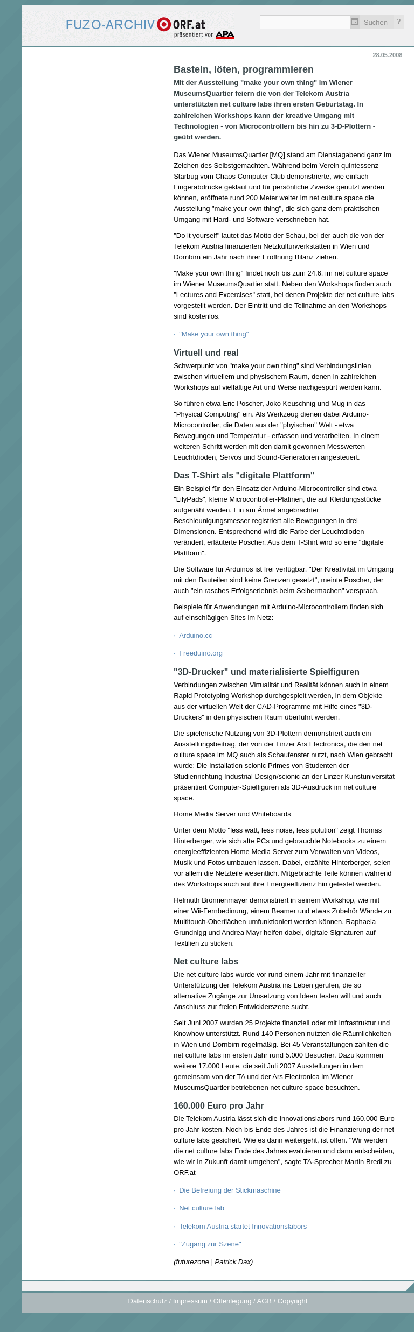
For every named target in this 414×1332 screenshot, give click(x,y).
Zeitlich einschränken (355, 22)
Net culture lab (201, 1208)
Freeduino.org (201, 653)
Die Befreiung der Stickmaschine (230, 1190)
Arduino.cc (195, 635)
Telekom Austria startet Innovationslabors (243, 1226)
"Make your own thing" (214, 334)
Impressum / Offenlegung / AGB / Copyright (240, 1301)
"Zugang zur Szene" (210, 1244)
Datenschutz (147, 1301)
